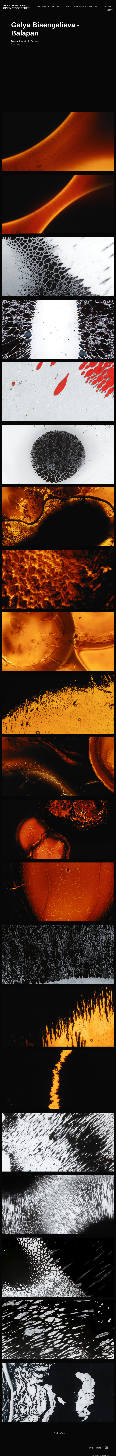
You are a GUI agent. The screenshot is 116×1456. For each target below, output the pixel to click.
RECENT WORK (43, 7)
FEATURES (56, 7)
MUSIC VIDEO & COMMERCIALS (86, 7)
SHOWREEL (106, 7)
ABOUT (109, 10)
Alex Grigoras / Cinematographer (16, 7)
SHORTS (67, 7)
